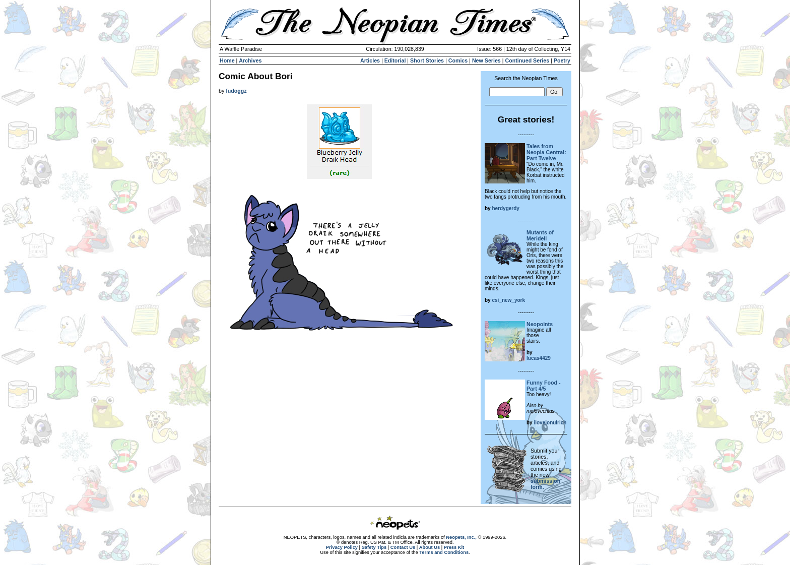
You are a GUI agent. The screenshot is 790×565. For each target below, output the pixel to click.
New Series (486, 60)
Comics (458, 60)
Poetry (562, 60)
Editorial (395, 60)
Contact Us (402, 547)
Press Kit (454, 547)
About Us (429, 547)
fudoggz (236, 91)
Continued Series (527, 60)
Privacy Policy (342, 547)
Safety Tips (374, 547)
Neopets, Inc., (461, 537)
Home (227, 60)
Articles (370, 60)
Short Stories (427, 60)
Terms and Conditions (444, 552)
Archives (250, 60)
